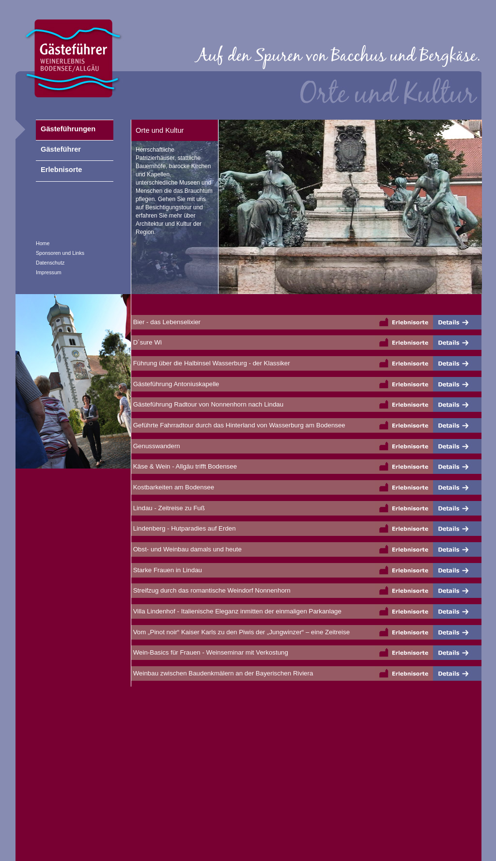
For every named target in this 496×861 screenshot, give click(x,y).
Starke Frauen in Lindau (166, 570)
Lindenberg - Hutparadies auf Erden (183, 528)
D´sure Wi (146, 342)
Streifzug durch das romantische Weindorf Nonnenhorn (211, 590)
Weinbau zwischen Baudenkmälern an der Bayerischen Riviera (222, 673)
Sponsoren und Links (60, 253)
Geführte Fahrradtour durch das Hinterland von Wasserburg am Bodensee (238, 425)
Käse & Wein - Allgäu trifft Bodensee (184, 466)
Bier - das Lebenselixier (166, 322)
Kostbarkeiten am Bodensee (172, 487)
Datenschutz (50, 263)
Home (42, 243)
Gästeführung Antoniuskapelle (175, 384)
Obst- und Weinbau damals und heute (186, 549)
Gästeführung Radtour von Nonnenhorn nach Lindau (207, 404)
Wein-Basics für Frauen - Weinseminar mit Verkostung (209, 652)
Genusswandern (155, 446)
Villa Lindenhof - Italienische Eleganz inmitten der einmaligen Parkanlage (236, 611)
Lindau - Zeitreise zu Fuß (168, 508)
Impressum (49, 272)
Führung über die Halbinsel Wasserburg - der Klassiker (210, 363)
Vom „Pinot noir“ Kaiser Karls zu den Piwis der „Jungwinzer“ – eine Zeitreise (240, 632)
